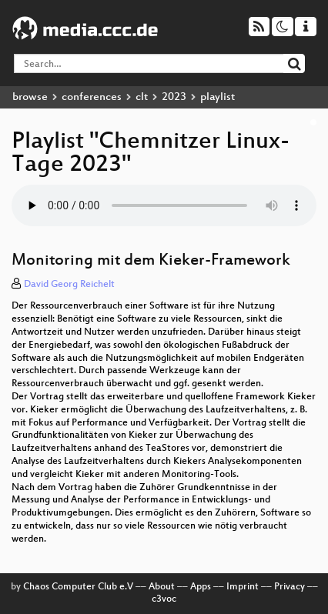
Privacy (289, 587)
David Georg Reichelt (69, 284)
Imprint (242, 587)
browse (30, 97)
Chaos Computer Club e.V (78, 587)
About (162, 587)
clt (142, 97)
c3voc (164, 599)
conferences (92, 97)
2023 (174, 97)
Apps (200, 587)
